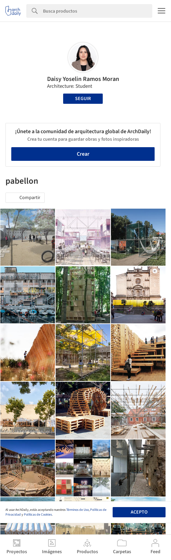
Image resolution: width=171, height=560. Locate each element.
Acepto (139, 512)
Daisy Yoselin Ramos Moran (83, 79)
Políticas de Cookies (38, 514)
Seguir (83, 98)
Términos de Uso (77, 509)
